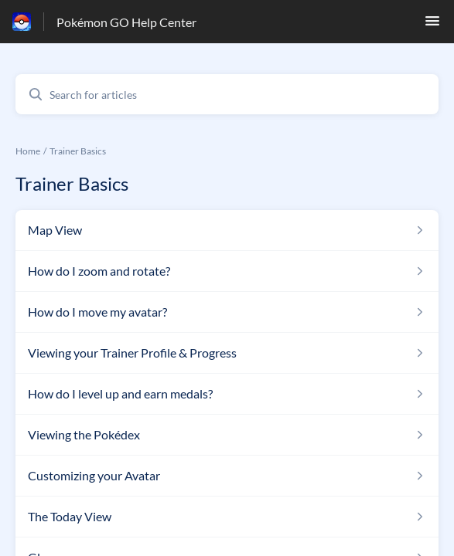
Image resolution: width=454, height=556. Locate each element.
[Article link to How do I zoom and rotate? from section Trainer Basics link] (227, 271)
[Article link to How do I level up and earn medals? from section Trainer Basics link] (227, 394)
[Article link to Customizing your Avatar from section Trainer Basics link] (227, 475)
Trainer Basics (77, 151)
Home (27, 151)
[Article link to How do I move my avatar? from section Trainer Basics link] (227, 312)
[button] (432, 25)
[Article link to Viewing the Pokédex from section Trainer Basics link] (227, 434)
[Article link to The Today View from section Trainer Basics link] (227, 516)
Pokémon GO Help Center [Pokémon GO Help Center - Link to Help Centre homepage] (126, 22)
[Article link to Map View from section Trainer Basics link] (227, 230)
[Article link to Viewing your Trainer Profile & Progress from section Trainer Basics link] (227, 353)
